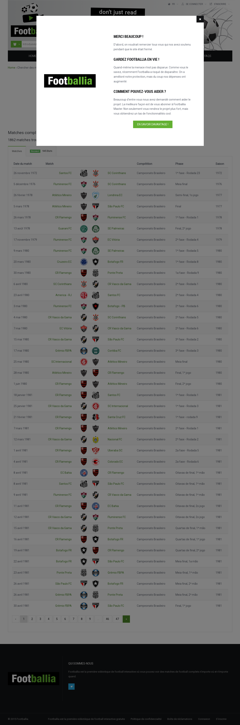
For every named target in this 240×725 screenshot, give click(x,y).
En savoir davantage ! (152, 124)
